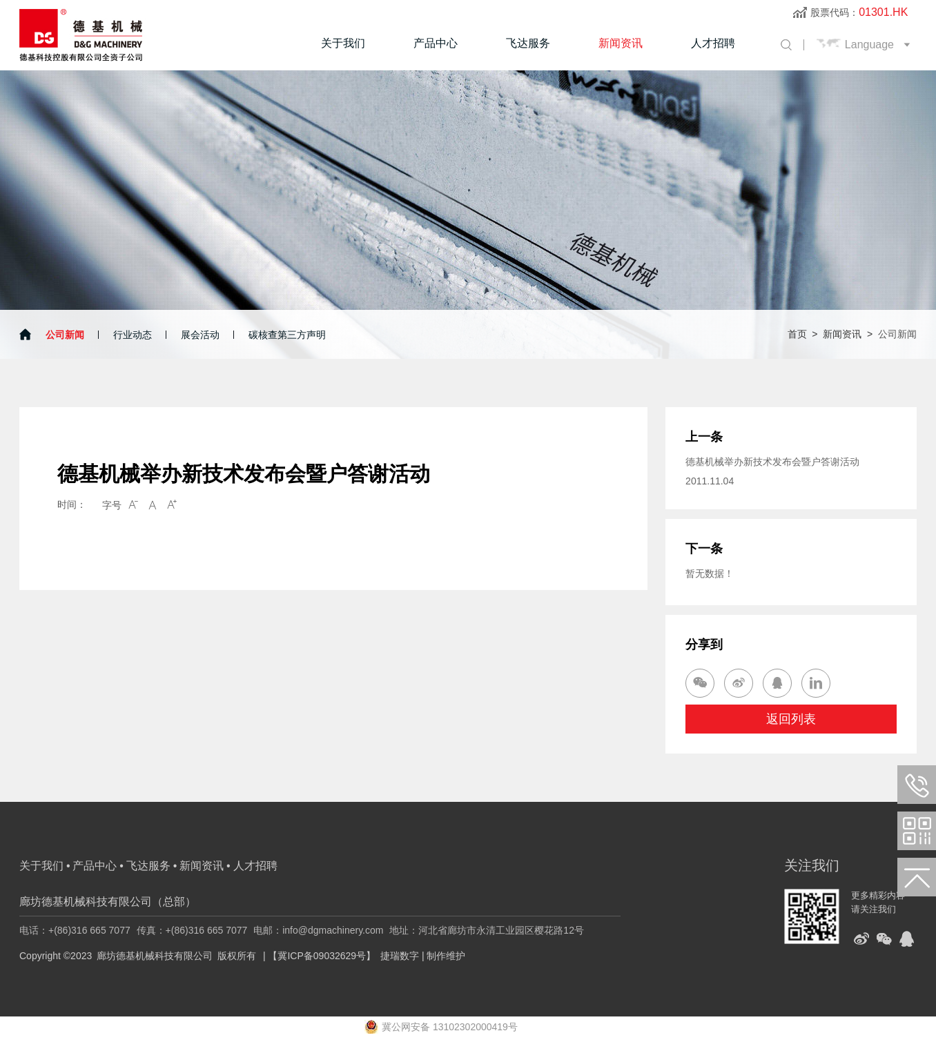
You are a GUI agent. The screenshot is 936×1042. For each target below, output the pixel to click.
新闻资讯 (620, 43)
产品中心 (435, 43)
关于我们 (343, 43)
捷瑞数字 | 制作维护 (422, 955)
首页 (797, 334)
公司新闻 (65, 334)
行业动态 (132, 334)
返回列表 (791, 719)
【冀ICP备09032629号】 (322, 955)
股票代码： (859, 12)
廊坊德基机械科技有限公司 (155, 955)
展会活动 (200, 334)
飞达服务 (528, 43)
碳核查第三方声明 (287, 334)
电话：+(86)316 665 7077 (74, 930)
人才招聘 (713, 43)
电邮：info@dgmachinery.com (318, 930)
